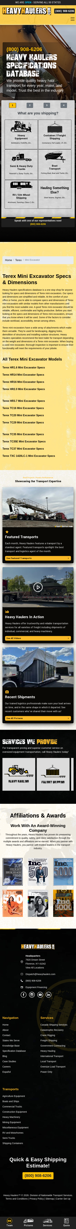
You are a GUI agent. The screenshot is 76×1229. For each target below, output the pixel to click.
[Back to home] (26, 10)
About (5, 1030)
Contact (6, 1035)
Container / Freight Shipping (54, 134)
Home (8, 260)
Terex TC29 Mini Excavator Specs (23, 422)
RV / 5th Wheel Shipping (21, 194)
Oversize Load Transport (52, 1066)
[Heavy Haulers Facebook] (23, 995)
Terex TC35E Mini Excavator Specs (24, 441)
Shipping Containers (12, 1143)
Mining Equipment (11, 1122)
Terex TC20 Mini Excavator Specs (23, 415)
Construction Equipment (14, 1112)
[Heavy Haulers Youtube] (40, 995)
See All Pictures (38, 718)
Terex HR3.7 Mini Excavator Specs (23, 401)
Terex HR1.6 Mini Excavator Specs (23, 367)
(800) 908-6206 (64, 11)
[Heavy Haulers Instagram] (32, 995)
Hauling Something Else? (54, 194)
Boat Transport (54, 164)
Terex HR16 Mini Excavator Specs (23, 382)
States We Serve (11, 1040)
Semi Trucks (8, 1138)
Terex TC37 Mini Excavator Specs (23, 448)
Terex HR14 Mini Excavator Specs (23, 374)
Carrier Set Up (63, 1198)
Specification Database (14, 1051)
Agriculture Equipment (13, 1096)
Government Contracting (52, 1045)
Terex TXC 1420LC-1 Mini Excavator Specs (28, 456)
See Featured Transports (38, 558)
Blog (4, 1056)
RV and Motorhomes (12, 1132)
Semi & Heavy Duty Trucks (21, 164)
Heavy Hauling (47, 1051)
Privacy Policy (37, 1198)
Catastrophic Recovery (52, 1030)
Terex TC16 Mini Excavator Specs (23, 408)
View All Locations (35, 967)
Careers (6, 1066)
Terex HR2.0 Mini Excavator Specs (23, 389)
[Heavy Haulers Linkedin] (48, 995)
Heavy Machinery (11, 1117)
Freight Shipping (48, 1040)
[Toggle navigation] (73, 19)
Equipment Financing (36, 987)
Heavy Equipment (21, 134)
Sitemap (50, 1198)
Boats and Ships (10, 1101)
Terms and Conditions (17, 1198)
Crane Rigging (47, 1035)
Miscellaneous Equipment (15, 1127)
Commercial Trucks (12, 1106)
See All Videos (38, 638)
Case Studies (9, 1061)
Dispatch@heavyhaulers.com (40, 974)
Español (6, 1072)
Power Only (46, 1072)
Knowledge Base (11, 1045)
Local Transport (48, 1061)
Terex (18, 260)
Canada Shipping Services (53, 1024)
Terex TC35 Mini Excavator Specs (23, 434)
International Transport (51, 1056)
